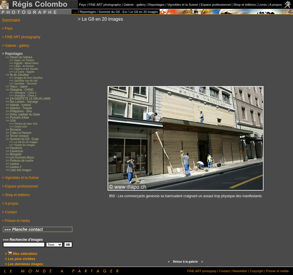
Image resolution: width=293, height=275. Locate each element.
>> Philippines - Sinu (19, 111)
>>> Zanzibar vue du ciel (23, 80)
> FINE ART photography (21, 37)
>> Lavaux (12, 163)
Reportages (156, 4)
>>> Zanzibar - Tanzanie (23, 83)
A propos (276, 4)
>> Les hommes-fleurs (20, 157)
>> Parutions (14, 148)
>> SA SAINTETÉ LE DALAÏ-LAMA (28, 98)
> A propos (10, 204)
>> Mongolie (13, 154)
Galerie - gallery (135, 4)
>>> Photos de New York (23, 123)
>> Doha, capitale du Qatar (23, 114)
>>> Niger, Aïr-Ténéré (21, 60)
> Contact (9, 212)
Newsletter (239, 271)
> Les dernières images (24, 264)
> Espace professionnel (20, 186)
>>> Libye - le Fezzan (21, 66)
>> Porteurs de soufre (19, 160)
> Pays (7, 28)
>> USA (11, 120)
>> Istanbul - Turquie (19, 108)
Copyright (256, 271)
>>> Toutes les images (22, 145)
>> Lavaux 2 (13, 167)
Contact (224, 271)
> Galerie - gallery (15, 46)
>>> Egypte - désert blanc (24, 63)
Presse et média (277, 271)
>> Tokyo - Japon (17, 86)
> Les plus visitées (20, 259)
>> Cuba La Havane (18, 132)
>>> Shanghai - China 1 (22, 92)
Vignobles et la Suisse (182, 4)
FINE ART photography (104, 4)
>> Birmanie (13, 129)
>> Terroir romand (17, 136)
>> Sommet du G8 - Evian (22, 139)
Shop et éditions (244, 4)
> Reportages (12, 54)
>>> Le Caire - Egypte (21, 71)
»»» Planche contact (23, 229)
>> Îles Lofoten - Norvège (22, 101)
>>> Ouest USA (18, 126)
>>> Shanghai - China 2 (22, 95)
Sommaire (11, 20)
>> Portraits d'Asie (17, 117)
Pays (82, 4)
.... (75, 11)
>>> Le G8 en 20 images (23, 142)
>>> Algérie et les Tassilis (23, 68)
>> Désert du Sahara (19, 57)
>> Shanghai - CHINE (19, 89)
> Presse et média (16, 221)
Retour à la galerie (185, 261)
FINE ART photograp (202, 271)
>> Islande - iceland (18, 104)
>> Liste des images (18, 170)
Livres (262, 4)
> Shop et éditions (15, 195)
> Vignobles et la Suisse (20, 178)
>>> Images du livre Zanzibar (26, 77)
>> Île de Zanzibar (17, 74)
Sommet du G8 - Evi (112, 11)
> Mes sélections (21, 254)
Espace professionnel (216, 4)
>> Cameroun (14, 151)
